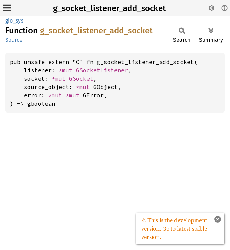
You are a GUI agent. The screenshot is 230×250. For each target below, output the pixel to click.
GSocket (81, 78)
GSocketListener (102, 70)
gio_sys (14, 20)
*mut (67, 70)
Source (14, 39)
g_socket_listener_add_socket (109, 8)
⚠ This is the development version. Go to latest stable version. (174, 228)
